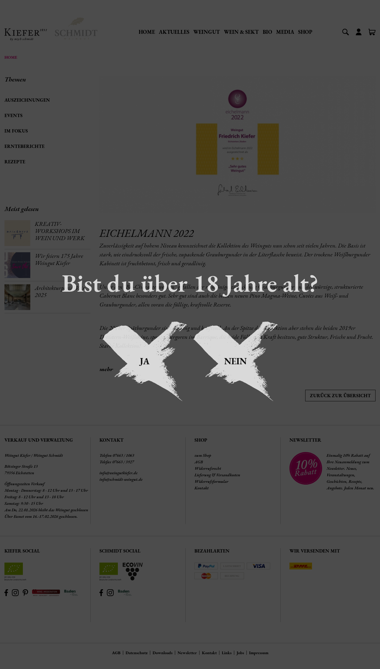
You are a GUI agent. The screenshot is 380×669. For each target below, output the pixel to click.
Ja (145, 361)
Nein (235, 361)
